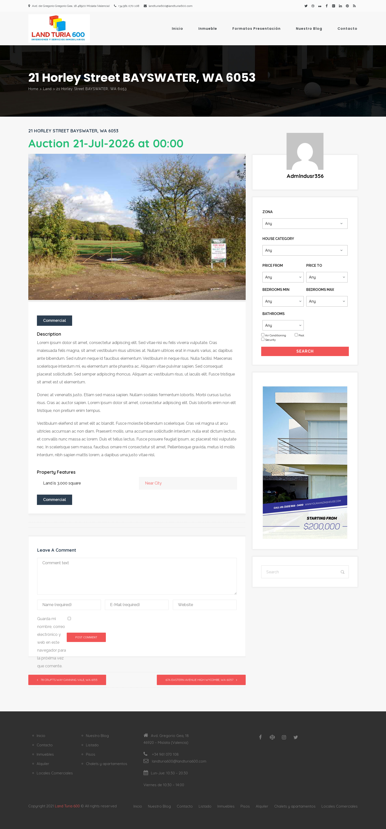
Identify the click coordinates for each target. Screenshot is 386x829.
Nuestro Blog (309, 29)
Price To (314, 265)
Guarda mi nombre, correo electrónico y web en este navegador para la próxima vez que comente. (51, 642)
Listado (92, 745)
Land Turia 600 (67, 806)
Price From (272, 265)
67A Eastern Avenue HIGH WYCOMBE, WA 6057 (199, 680)
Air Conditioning (275, 335)
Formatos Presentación (256, 29)
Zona (267, 212)
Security (270, 340)
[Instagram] (284, 737)
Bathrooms (273, 314)
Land (47, 89)
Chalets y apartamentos (106, 763)
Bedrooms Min (276, 290)
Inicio (177, 29)
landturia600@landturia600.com (171, 6)
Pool (301, 335)
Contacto (347, 29)
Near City (153, 483)
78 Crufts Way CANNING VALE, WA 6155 (69, 680)
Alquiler (43, 763)
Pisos (90, 754)
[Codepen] (272, 737)
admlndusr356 (305, 175)
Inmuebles (45, 754)
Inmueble (207, 29)
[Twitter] (296, 737)
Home (33, 89)
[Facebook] (260, 737)
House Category (278, 239)
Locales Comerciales (55, 773)
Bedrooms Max (320, 290)
